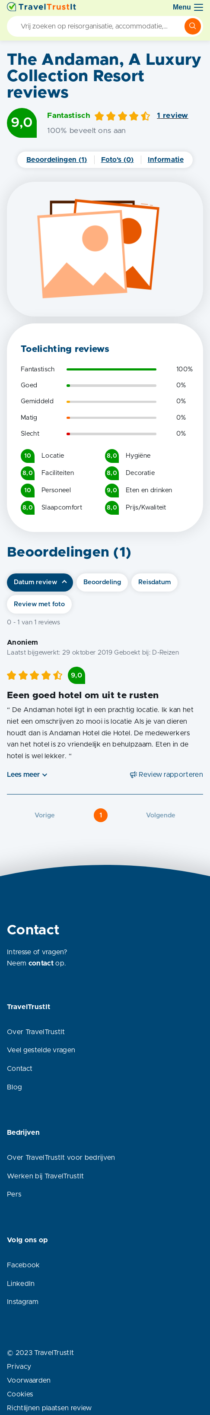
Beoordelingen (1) (56, 159)
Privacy (19, 1366)
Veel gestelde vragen (41, 1050)
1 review (172, 116)
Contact (19, 1068)
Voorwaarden (29, 1380)
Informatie (166, 159)
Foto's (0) (117, 159)
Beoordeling (102, 582)
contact (41, 963)
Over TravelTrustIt (36, 1032)
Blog (14, 1087)
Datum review (35, 582)
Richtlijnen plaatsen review (49, 1408)
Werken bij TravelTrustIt (45, 1176)
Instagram (22, 1301)
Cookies (20, 1394)
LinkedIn (21, 1283)
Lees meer (23, 774)
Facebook (23, 1265)
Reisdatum (154, 582)
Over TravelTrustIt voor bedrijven (61, 1157)
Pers (14, 1194)
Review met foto (39, 604)
